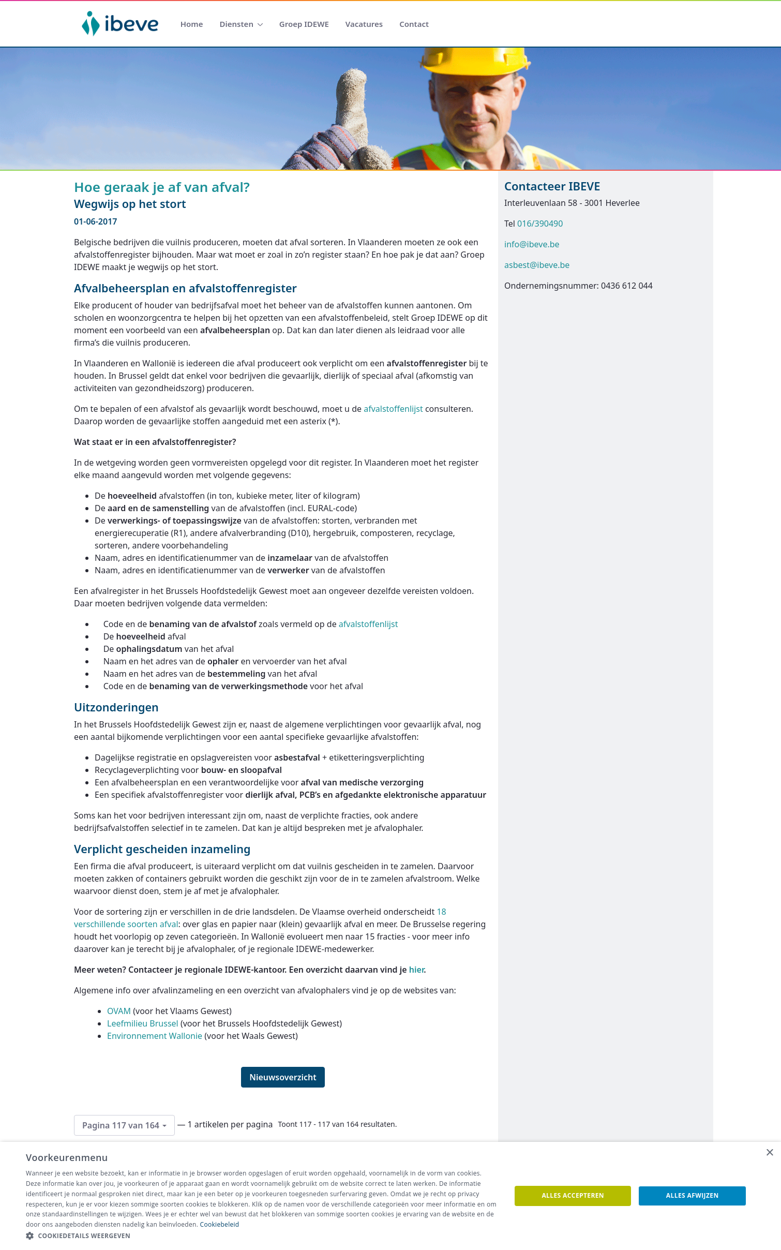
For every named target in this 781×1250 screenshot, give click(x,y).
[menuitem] (191, 24)
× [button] (769, 1153)
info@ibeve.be (532, 244)
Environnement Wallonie (154, 1035)
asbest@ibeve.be (536, 265)
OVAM (119, 1011)
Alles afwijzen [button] (692, 1195)
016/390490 (540, 223)
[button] (261, 1236)
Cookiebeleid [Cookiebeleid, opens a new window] (219, 1224)
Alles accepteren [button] (573, 1195)
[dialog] (390, 1196)
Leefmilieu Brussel (142, 1023)
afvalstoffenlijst (393, 408)
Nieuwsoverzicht (283, 1077)
